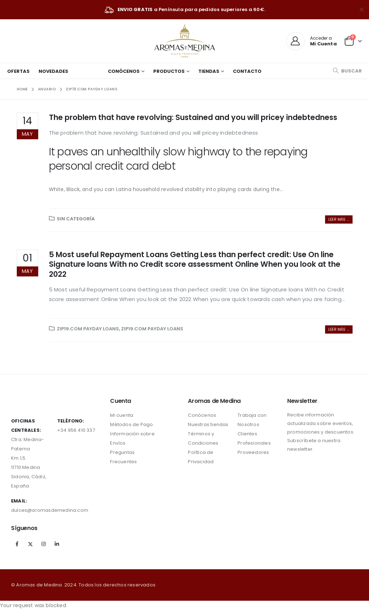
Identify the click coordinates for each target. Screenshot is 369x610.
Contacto (247, 71)
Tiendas (208, 71)
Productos (169, 71)
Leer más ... (338, 219)
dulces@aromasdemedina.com (49, 510)
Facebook (17, 544)
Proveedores (253, 452)
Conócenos (124, 71)
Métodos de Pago (131, 424)
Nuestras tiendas (208, 424)
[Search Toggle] (347, 71)
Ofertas (18, 71)
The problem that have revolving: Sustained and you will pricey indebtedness (193, 117)
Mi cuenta (121, 415)
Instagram (43, 544)
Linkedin (57, 544)
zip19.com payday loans (88, 328)
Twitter (30, 544)
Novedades (53, 71)
